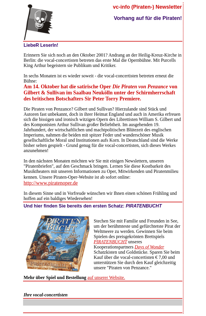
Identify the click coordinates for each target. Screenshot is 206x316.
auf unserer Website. (106, 277)
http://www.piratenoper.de (51, 183)
